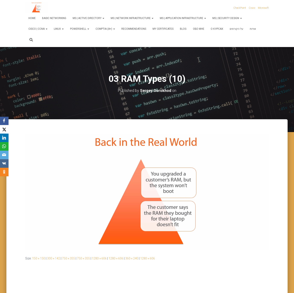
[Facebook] (4, 121)
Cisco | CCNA (37, 28)
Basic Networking (54, 18)
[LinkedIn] (4, 138)
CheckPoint (239, 7)
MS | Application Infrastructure (183, 18)
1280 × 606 (99, 258)
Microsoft (263, 7)
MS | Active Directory (88, 18)
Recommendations (133, 28)
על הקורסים (236, 28)
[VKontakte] (4, 163)
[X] (4, 129)
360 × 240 (131, 258)
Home (32, 18)
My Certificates (163, 28)
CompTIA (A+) (105, 28)
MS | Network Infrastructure (132, 18)
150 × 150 (38, 258)
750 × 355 (68, 258)
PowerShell (79, 28)
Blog (183, 28)
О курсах (217, 28)
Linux (59, 28)
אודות (253, 28)
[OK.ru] (4, 172)
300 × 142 (53, 258)
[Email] (4, 155)
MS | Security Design (227, 18)
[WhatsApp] (4, 146)
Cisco (252, 7)
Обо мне (198, 28)
